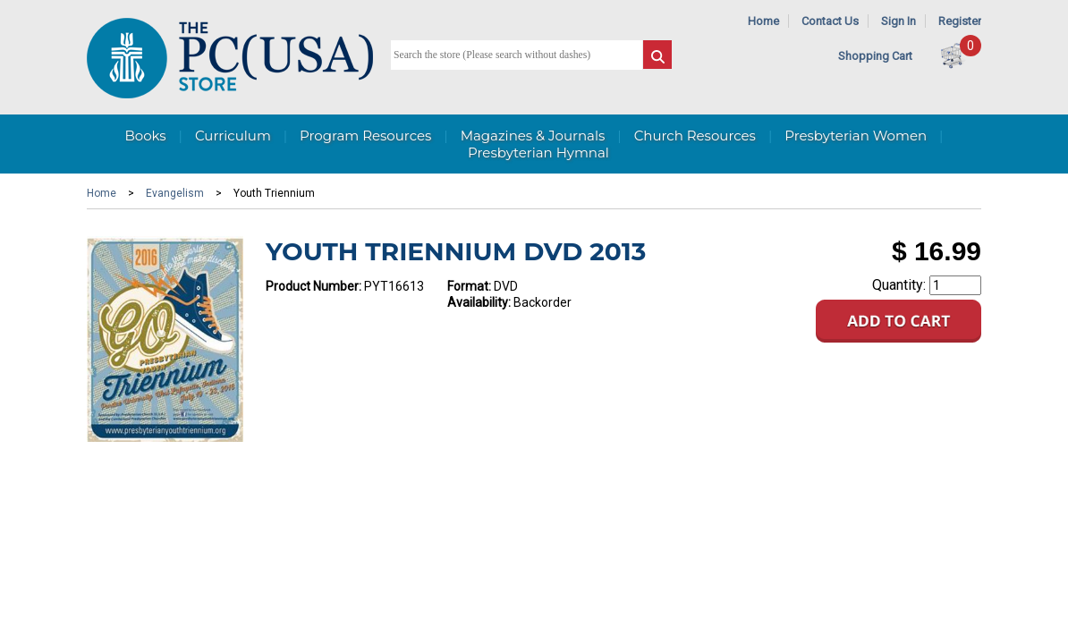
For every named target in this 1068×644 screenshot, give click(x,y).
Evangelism (175, 193)
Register (959, 21)
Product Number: (313, 286)
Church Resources (695, 135)
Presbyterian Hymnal (538, 152)
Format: (469, 286)
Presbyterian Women (855, 135)
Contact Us (830, 21)
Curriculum (233, 135)
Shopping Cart (875, 56)
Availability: (479, 302)
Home (763, 21)
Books (144, 135)
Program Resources (365, 135)
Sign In (898, 21)
